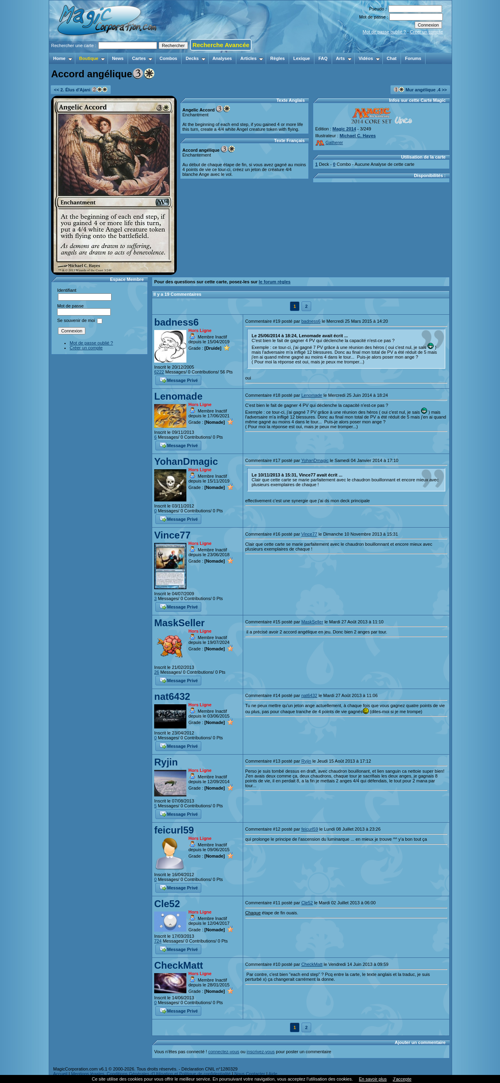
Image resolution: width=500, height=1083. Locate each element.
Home (62, 58)
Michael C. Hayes (358, 135)
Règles (277, 58)
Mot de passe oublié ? (384, 31)
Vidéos (369, 58)
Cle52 (167, 903)
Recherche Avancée (220, 44)
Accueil (60, 1073)
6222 (159, 371)
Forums (413, 58)
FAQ (323, 58)
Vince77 (172, 535)
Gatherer (329, 142)
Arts (344, 58)
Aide (273, 1073)
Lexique (301, 58)
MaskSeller (179, 622)
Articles (251, 58)
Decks (195, 58)
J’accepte (402, 1079)
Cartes (142, 58)
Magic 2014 (344, 128)
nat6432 (172, 696)
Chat (392, 58)
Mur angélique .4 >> (420, 89)
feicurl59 (174, 830)
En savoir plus (372, 1079)
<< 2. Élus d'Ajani (80, 89)
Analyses (222, 58)
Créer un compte (426, 31)
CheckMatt (178, 965)
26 (156, 672)
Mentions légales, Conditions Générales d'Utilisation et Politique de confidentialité (151, 1073)
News (118, 58)
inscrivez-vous (261, 1051)
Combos (168, 58)
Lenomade (178, 396)
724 (157, 941)
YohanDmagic (186, 461)
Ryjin (166, 762)
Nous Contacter (249, 1073)
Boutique (92, 58)
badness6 (176, 322)
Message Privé (179, 379)
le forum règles (275, 281)
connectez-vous (223, 1051)
